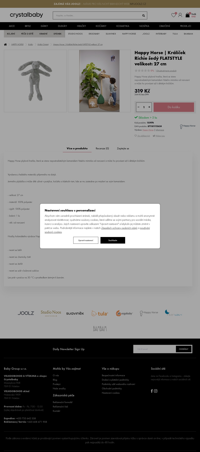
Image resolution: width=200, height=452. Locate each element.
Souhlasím (112, 240)
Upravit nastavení (85, 240)
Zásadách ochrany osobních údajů (119, 228)
